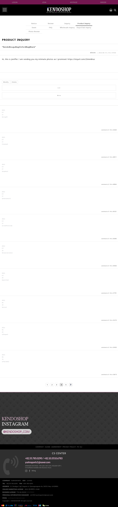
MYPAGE (73, 2)
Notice (34, 23)
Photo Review (34, 31)
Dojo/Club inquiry (84, 28)
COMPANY (40, 447)
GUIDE (47, 447)
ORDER (103, 2)
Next (70, 384)
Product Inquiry (84, 23)
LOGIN (14, 2)
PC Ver (79, 447)
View (59, 119)
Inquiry (67, 23)
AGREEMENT (56, 447)
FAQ (50, 28)
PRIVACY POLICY (69, 447)
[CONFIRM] (30, 492)
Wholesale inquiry (67, 28)
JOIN (44, 2)
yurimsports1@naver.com (16, 498)
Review (50, 23)
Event (34, 28)
